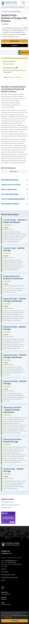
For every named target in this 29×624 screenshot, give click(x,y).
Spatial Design (9, 469)
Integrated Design (10, 355)
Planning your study (7, 502)
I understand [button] (14, 620)
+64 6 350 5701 (17, 564)
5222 (5, 566)
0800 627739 (12, 562)
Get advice (14, 45)
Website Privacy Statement (20, 615)
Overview (3, 52)
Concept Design (9, 220)
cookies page (8, 617)
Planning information (13, 52)
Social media (4, 571)
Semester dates (6, 507)
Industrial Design (10, 298)
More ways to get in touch (8, 574)
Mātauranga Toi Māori (12, 407)
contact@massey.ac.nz (11, 560)
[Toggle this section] (14, 179)
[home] (10, 3)
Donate (3, 580)
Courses (22, 52)
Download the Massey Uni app (9, 577)
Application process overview (10, 504)
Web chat (3, 569)
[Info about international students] (16, 68)
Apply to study (14, 41)
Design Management (11, 276)
